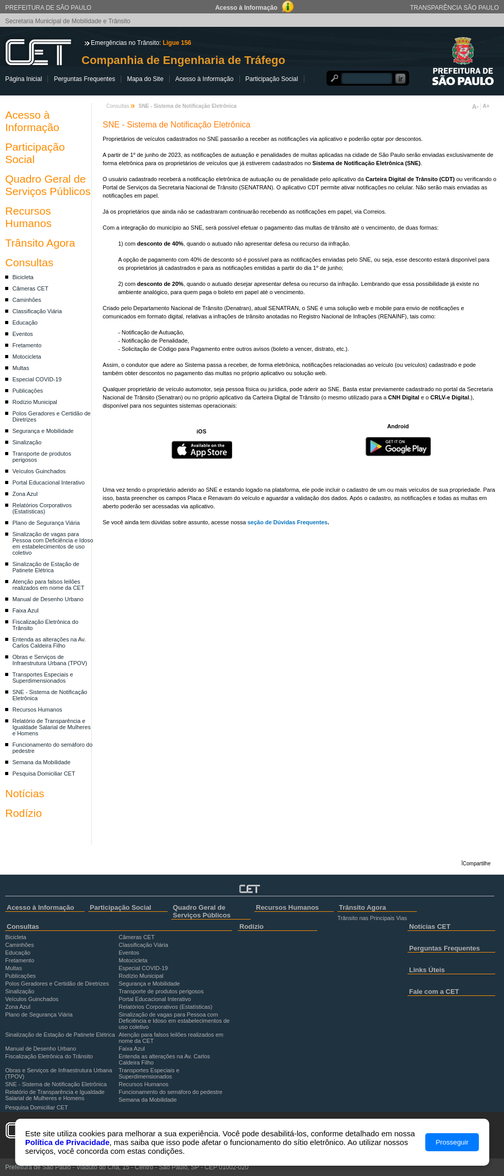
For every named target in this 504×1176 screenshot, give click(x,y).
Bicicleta (23, 277)
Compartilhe (477, 863)
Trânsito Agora (40, 243)
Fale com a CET (434, 991)
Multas (20, 368)
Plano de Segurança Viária (46, 523)
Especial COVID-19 (36, 379)
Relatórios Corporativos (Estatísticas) (42, 508)
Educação (25, 322)
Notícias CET (429, 926)
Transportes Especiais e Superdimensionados (42, 677)
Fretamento (26, 345)
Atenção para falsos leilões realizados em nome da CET (48, 584)
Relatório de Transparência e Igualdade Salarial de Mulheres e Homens (51, 727)
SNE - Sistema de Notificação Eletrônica (56, 1084)
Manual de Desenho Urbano (48, 599)
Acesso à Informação (204, 79)
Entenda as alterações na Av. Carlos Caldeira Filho (49, 642)
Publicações (27, 391)
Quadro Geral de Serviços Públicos (48, 185)
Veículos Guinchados (39, 471)
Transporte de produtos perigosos (161, 991)
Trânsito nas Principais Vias (372, 918)
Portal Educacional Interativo (48, 482)
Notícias (24, 793)
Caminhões (26, 300)
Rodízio (23, 813)
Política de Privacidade (67, 1142)
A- (475, 106)
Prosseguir (451, 1142)
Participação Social (272, 79)
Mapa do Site (145, 79)
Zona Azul (25, 494)
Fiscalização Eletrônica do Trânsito (49, 1056)
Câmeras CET (30, 288)
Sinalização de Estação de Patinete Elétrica (45, 567)
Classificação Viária (37, 311)
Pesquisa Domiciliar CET (43, 773)
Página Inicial (23, 79)
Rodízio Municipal (34, 402)
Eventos (22, 334)
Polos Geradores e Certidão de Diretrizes (57, 983)
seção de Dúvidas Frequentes (288, 522)
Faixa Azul (25, 610)
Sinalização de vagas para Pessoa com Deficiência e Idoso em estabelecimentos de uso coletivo (52, 543)
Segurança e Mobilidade (43, 431)
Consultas (29, 262)
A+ (486, 106)
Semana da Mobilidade (41, 762)
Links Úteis (427, 970)
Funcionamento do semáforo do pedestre (170, 1092)
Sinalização (26, 442)
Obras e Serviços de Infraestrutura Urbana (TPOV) (49, 660)
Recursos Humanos (28, 217)
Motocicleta (26, 356)
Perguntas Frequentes (84, 79)
